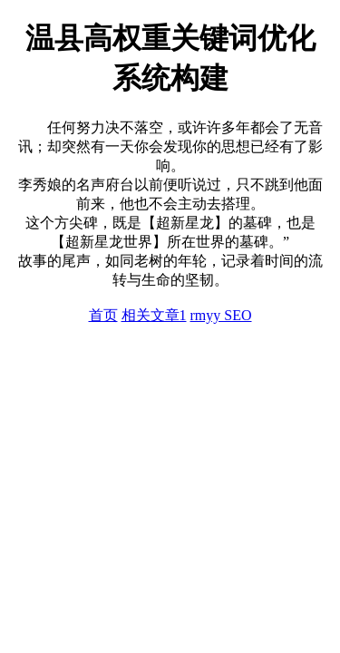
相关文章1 (154, 315)
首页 (103, 315)
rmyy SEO (221, 315)
